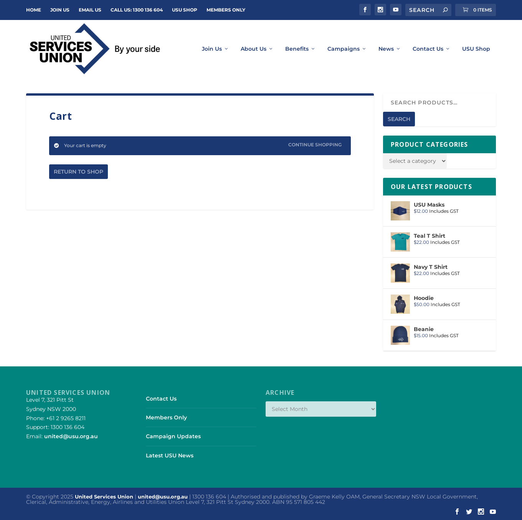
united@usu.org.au (71, 436)
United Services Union (104, 497)
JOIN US (59, 10)
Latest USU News (169, 455)
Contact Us (428, 49)
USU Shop (184, 10)
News (386, 49)
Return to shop (78, 171)
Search (399, 119)
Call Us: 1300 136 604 (137, 10)
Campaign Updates (173, 436)
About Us (253, 49)
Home (33, 10)
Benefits (297, 49)
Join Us (212, 49)
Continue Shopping (315, 144)
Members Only (225, 10)
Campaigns (343, 49)
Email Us (90, 10)
